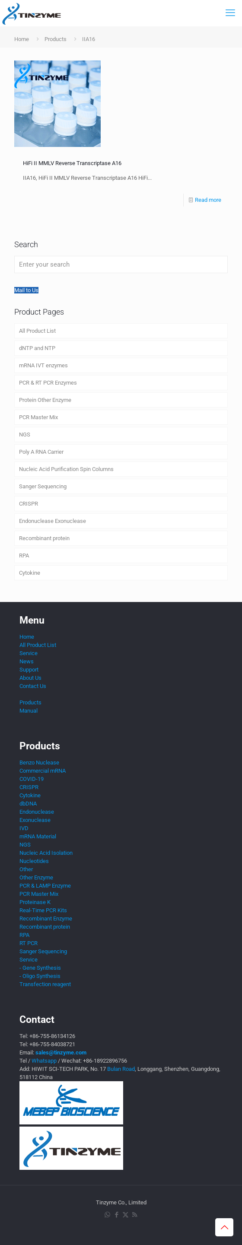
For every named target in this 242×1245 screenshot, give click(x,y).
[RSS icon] (134, 1215)
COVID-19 (31, 779)
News (26, 661)
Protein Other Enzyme (45, 400)
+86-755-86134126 (52, 1036)
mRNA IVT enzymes (43, 365)
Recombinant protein (44, 538)
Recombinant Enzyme (45, 918)
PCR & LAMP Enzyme (45, 885)
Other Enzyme (36, 877)
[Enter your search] (121, 264)
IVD (24, 828)
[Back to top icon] (224, 1227)
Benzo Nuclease (39, 762)
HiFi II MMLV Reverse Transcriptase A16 (72, 163)
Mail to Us (26, 290)
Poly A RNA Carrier (41, 452)
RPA (24, 555)
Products (56, 39)
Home (21, 39)
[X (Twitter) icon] (125, 1215)
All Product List (37, 331)
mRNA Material (37, 836)
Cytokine (29, 573)
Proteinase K (35, 902)
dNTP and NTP (37, 348)
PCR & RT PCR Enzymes (48, 382)
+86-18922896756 (105, 1060)
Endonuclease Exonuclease (52, 521)
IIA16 (88, 39)
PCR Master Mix (38, 417)
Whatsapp (44, 1060)
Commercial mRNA (42, 770)
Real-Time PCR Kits (43, 910)
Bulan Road (121, 1069)
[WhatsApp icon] (107, 1215)
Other (26, 869)
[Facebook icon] (116, 1215)
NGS (24, 434)
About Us (30, 678)
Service (28, 653)
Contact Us (32, 686)
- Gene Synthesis (40, 968)
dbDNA (28, 803)
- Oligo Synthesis (39, 976)
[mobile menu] (230, 13)
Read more (208, 200)
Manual (28, 710)
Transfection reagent (45, 984)
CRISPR (28, 503)
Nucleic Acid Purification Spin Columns (66, 469)
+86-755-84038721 (52, 1044)
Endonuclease (36, 812)
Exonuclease (35, 820)
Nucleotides (34, 861)
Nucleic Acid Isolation (46, 853)
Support (28, 669)
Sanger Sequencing (43, 486)
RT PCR (28, 943)
